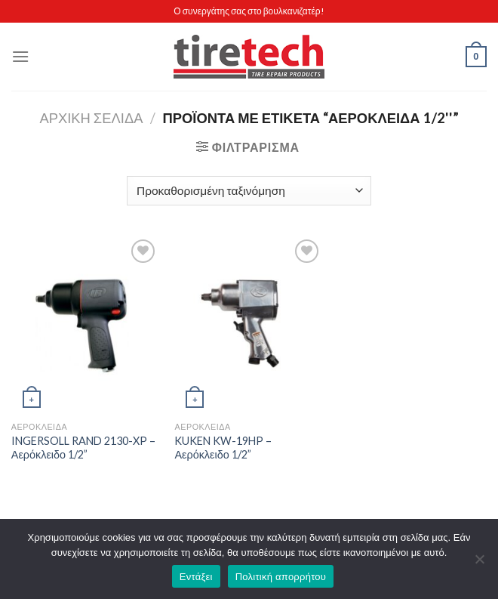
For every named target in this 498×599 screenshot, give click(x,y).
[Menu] (20, 56)
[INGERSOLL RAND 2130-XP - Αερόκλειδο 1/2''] (85, 325)
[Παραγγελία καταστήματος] (248, 190)
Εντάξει (196, 576)
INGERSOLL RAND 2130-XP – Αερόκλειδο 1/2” (83, 448)
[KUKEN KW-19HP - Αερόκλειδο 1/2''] (248, 325)
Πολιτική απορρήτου (280, 576)
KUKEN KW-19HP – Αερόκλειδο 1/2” (223, 448)
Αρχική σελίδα (91, 118)
